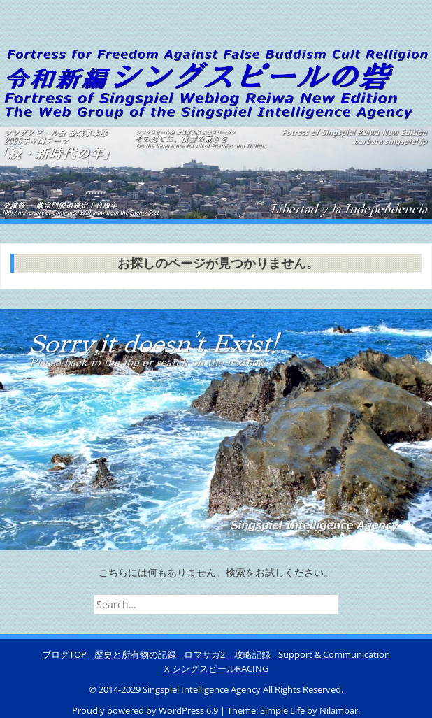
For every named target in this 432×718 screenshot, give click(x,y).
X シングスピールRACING (216, 668)
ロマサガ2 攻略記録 (227, 654)
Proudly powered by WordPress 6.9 (146, 710)
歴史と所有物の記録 (135, 654)
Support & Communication (334, 654)
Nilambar (338, 710)
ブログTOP (64, 654)
